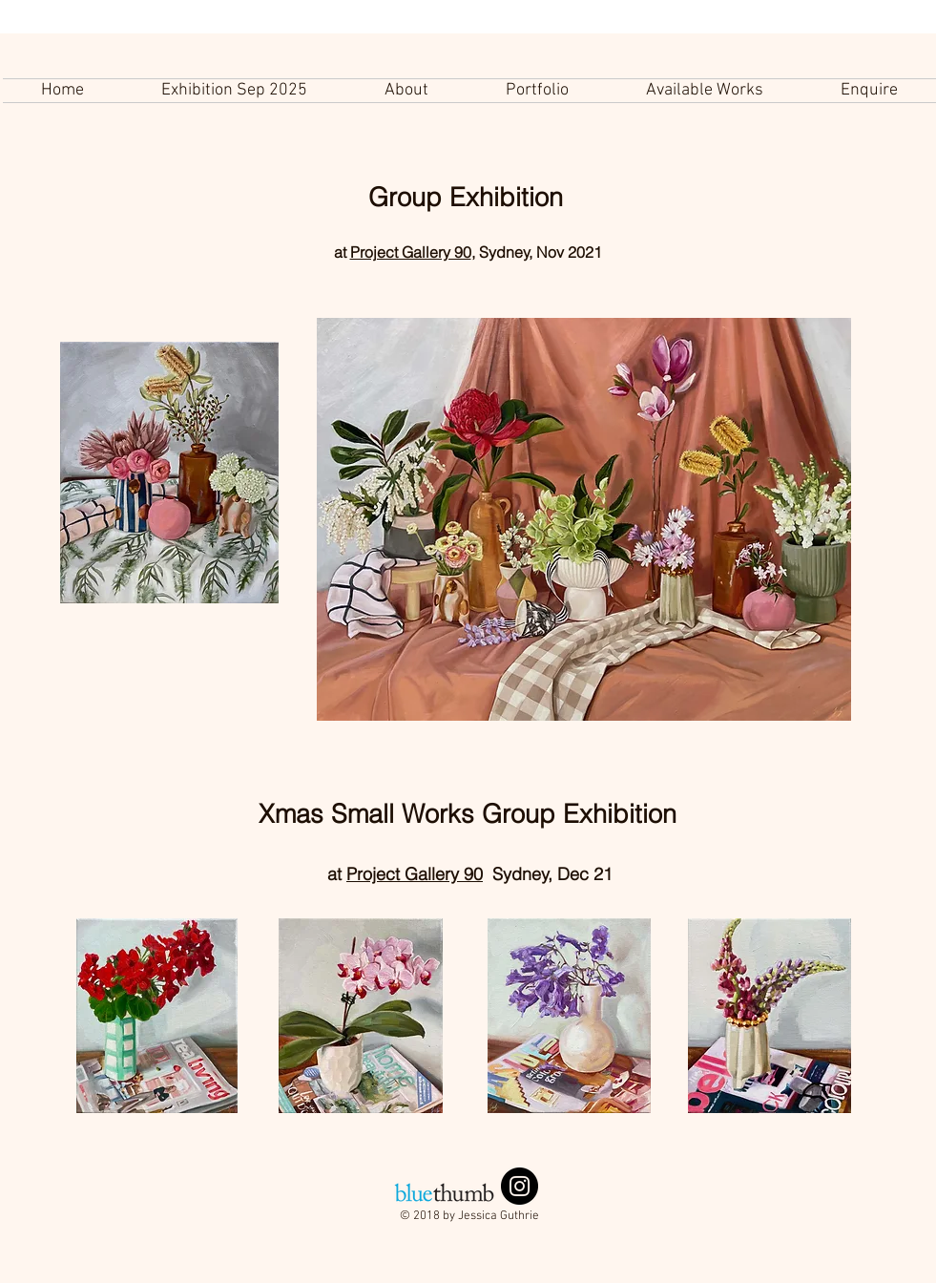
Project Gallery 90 (410, 252)
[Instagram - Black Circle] (519, 1186)
